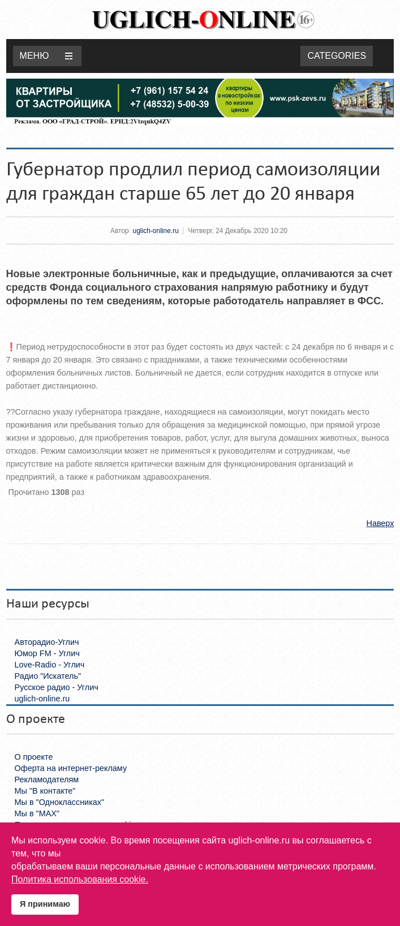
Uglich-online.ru (203, 19)
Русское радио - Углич (56, 687)
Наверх (380, 523)
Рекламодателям (47, 779)
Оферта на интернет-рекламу (71, 768)
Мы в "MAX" (37, 813)
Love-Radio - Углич (50, 664)
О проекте (34, 756)
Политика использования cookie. (79, 879)
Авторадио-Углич (47, 642)
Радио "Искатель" (48, 675)
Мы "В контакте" (45, 790)
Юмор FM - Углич (47, 653)
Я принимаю (45, 903)
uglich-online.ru (155, 231)
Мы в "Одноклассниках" (59, 802)
